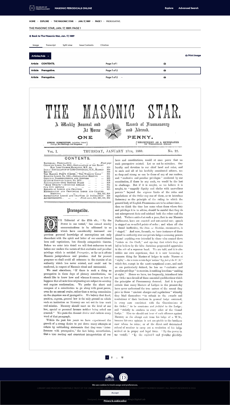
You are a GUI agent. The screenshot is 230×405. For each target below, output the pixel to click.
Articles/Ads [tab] (38, 55)
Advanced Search (188, 8)
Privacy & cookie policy (115, 401)
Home (32, 21)
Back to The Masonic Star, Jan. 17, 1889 (51, 35)
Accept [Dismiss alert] (115, 392)
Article (34, 63)
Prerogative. (48, 70)
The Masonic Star (63, 21)
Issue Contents (86, 45)
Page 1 (98, 21)
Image (36, 45)
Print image (193, 55)
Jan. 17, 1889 (84, 21)
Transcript (51, 45)
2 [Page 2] (111, 357)
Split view (67, 45)
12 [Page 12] (122, 357)
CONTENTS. (48, 63)
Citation (104, 45)
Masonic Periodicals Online (73, 8)
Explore (169, 8)
